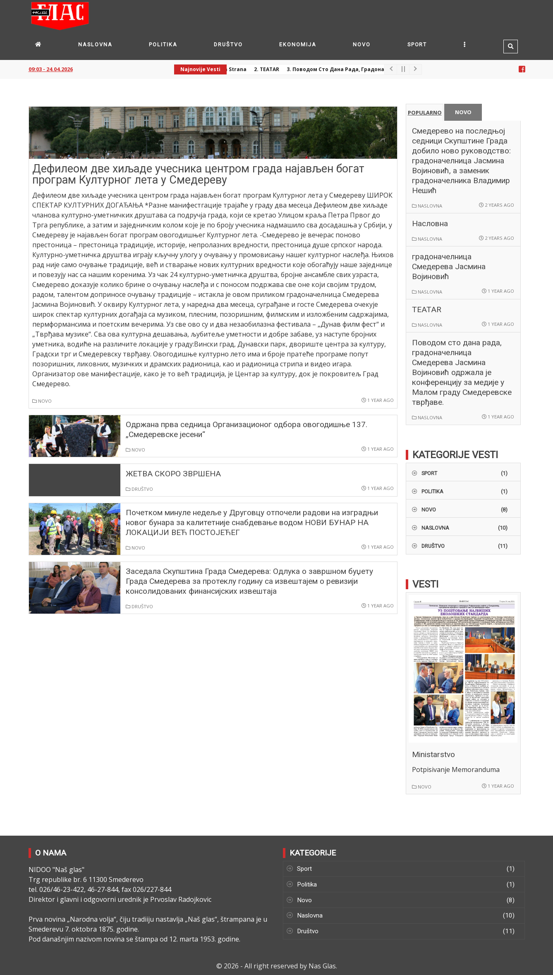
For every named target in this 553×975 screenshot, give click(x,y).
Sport (417, 44)
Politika (163, 44)
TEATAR (426, 309)
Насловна (430, 223)
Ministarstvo (433, 754)
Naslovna (95, 44)
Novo (362, 44)
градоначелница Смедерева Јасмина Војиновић (449, 266)
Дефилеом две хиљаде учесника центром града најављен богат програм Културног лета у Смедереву (198, 174)
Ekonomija (297, 44)
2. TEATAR (269, 69)
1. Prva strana (231, 69)
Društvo (228, 44)
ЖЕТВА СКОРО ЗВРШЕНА (173, 473)
